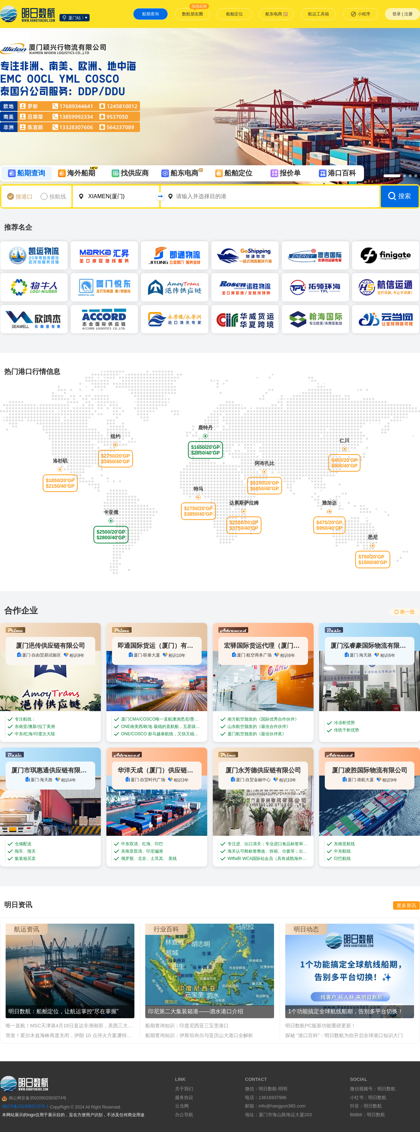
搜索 (399, 196)
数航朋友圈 (195, 12)
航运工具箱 (318, 14)
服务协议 (184, 1097)
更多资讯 (406, 905)
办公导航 (184, 1114)
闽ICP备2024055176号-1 (25, 1106)
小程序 (360, 14)
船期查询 (150, 14)
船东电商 (276, 14)
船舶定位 (234, 14)
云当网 (182, 1106)
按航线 (57, 197)
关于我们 (184, 1088)
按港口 (24, 197)
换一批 (404, 611)
